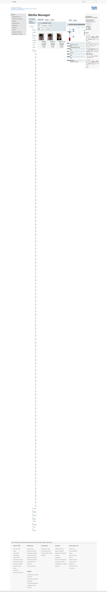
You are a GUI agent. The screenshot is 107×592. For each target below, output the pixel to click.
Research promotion (32, 559)
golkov (36, 171)
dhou (36, 124)
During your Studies (60, 561)
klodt (36, 222)
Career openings (31, 566)
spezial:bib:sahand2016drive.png (78, 24)
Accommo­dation (73, 551)
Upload (46, 19)
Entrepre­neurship (45, 548)
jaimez (36, 201)
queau (36, 320)
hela (36, 191)
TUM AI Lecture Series (17, 18)
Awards (14, 29)
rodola (36, 330)
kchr (36, 205)
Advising (57, 555)
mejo (36, 283)
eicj (34, 37)
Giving (14, 568)
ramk (36, 323)
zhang (36, 485)
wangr (36, 435)
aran (36, 59)
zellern (36, 479)
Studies (57, 545)
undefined (34, 524)
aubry (36, 63)
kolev (36, 228)
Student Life (72, 548)
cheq (36, 86)
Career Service (73, 561)
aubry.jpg (44, 41)
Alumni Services (73, 559)
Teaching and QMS (18, 563)
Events (71, 557)
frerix (36, 154)
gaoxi (36, 161)
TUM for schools (73, 566)
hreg (36, 198)
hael (36, 181)
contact (34, 29)
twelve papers (92, 36)
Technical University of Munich (17, 9)
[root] (32, 26)
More (87, 64)
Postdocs (29, 563)
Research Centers (31, 551)
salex (36, 333)
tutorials (34, 521)
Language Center (31, 585)
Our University (16, 548)
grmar (36, 174)
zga (36, 482)
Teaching (14, 27)
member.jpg (53, 41)
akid (36, 53)
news (34, 494)
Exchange (29, 581)
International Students (60, 553)
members (34, 49)
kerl (36, 212)
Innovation (44, 545)
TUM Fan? (15, 570)
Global (29, 571)
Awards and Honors (18, 559)
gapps (34, 39)
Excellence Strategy (32, 553)
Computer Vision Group (16, 7)
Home (13, 14)
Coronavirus (16, 553)
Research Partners (31, 557)
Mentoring (71, 563)
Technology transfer (46, 551)
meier (36, 276)
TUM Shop (71, 568)
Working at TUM (17, 566)
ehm (36, 134)
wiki (34, 526)
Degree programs (59, 551)
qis (35, 316)
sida (36, 367)
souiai (36, 377)
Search (51, 19)
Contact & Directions (18, 572)
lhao (36, 252)
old (35, 306)
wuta (36, 458)
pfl (35, 313)
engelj (36, 147)
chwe (36, 97)
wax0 (36, 438)
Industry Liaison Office (46, 553)
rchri (36, 327)
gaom (36, 157)
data (34, 31)
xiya (36, 465)
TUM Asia (29, 576)
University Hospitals (18, 561)
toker (36, 404)
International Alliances (32, 583)
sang (36, 337)
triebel (36, 411)
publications (35, 498)
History (74, 20)
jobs (34, 46)
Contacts (43, 555)
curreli (36, 107)
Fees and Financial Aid (60, 559)
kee (36, 208)
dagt (36, 110)
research (34, 501)
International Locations (32, 574)
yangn (36, 469)
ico (34, 44)
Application (58, 557)
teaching (34, 510)
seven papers (92, 47)
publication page (89, 50)
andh (36, 56)
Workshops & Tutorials (17, 34)
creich (36, 100)
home (34, 41)
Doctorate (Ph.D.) (31, 561)
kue (36, 235)
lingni (36, 256)
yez (36, 475)
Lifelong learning (59, 548)
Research (30, 545)
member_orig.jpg (62, 41)
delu (36, 113)
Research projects (31, 555)
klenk (36, 218)
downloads (34, 35)
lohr (36, 262)
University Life (73, 545)
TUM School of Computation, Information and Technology (23, 8)
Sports (70, 553)
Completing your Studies (61, 563)
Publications (15, 25)
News (14, 551)
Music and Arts (72, 555)
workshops (34, 530)
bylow (36, 83)
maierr (36, 266)
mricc (36, 293)
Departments (16, 557)
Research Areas (15, 23)
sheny (36, 364)
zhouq (36, 492)
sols (36, 371)
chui (36, 93)
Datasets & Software (16, 31)
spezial (34, 505)
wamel (36, 428)
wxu (36, 462)
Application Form (16, 16)
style (34, 507)
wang (36, 431)
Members (14, 21)
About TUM (16, 545)
